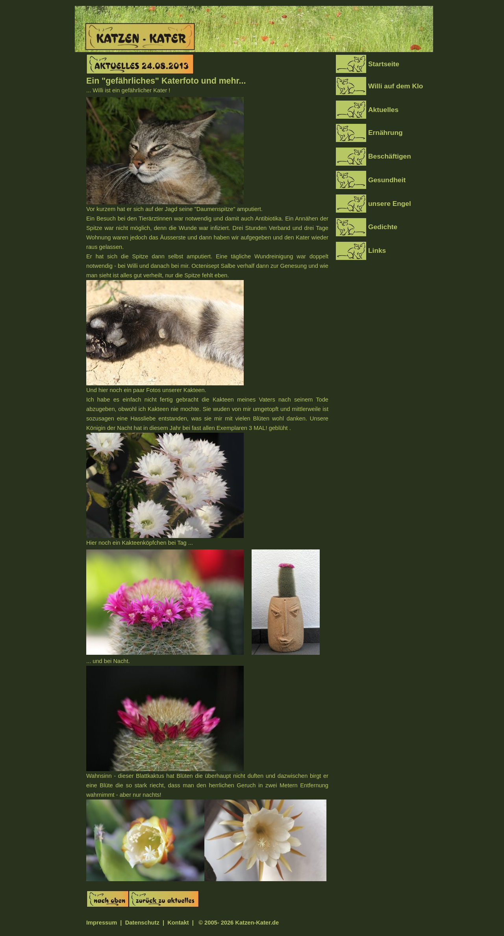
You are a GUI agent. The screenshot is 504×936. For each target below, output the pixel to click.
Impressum (101, 922)
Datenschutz (142, 922)
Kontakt (179, 922)
